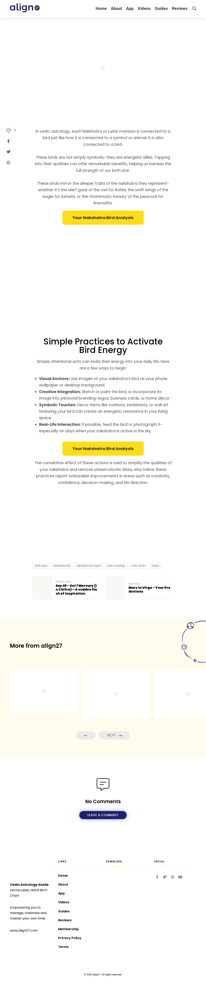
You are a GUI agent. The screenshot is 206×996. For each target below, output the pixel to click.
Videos (144, 8)
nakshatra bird (61, 565)
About (116, 8)
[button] (103, 218)
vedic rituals (138, 565)
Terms (63, 947)
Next (114, 735)
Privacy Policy (69, 938)
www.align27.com (24, 930)
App (130, 8)
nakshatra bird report (88, 565)
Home (101, 8)
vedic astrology (116, 565)
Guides (161, 8)
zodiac (155, 565)
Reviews (180, 8)
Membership (68, 929)
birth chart (41, 565)
